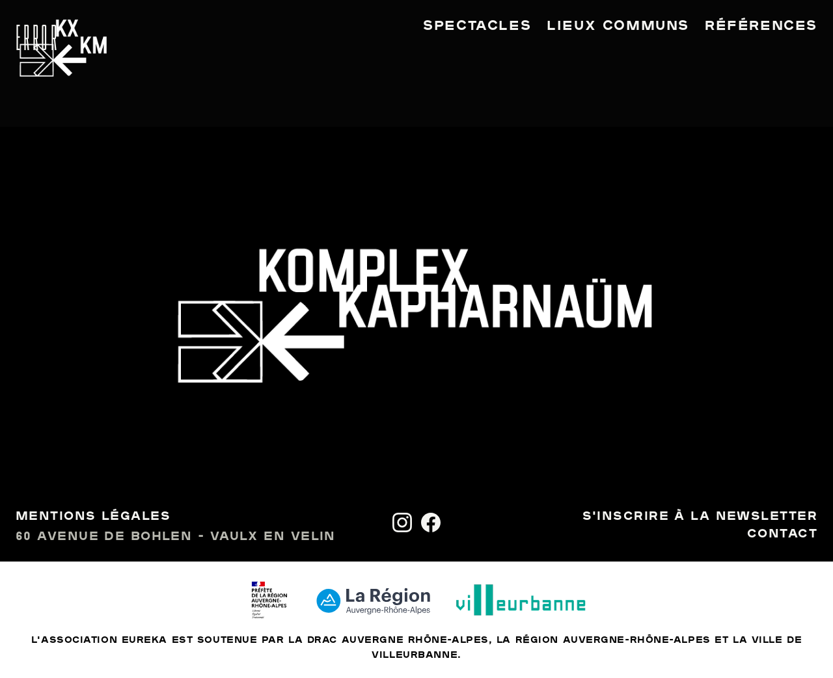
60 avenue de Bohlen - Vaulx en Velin (176, 537)
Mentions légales (93, 516)
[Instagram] (402, 522)
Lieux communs (618, 26)
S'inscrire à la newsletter (699, 516)
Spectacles (477, 26)
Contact (782, 534)
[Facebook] (431, 522)
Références (761, 26)
